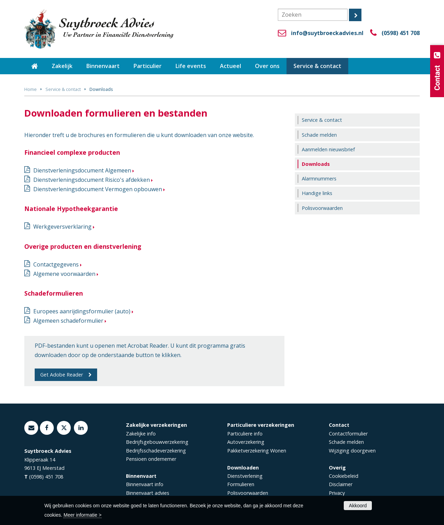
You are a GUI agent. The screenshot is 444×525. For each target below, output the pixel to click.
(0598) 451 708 (401, 33)
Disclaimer (340, 484)
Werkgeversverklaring (62, 226)
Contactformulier (348, 433)
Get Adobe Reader (61, 374)
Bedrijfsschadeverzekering (156, 450)
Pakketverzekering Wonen (256, 450)
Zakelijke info (141, 433)
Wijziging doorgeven (352, 450)
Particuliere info (245, 433)
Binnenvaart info (144, 484)
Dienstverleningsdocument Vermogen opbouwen (97, 189)
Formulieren (240, 484)
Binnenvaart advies (147, 493)
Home (30, 89)
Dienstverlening (245, 476)
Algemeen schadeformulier (68, 320)
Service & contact (63, 89)
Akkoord (358, 505)
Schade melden (346, 442)
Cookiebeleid (343, 476)
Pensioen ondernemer (151, 459)
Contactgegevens (56, 264)
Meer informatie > (82, 515)
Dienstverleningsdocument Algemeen (82, 170)
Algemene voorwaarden (64, 274)
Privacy (337, 493)
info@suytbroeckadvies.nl (327, 33)
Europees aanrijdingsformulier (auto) (81, 311)
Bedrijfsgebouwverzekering (157, 442)
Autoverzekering (245, 442)
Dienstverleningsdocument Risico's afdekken (91, 180)
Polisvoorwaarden (247, 493)
